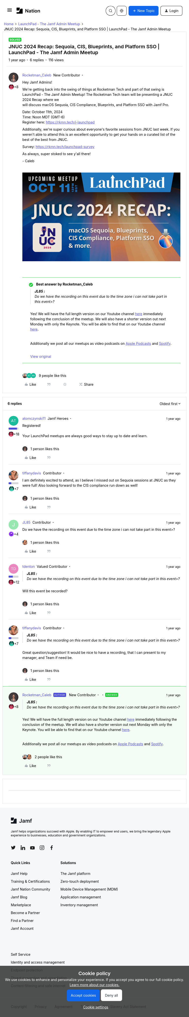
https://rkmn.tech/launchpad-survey (65, 147)
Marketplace (21, 905)
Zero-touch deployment (79, 881)
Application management (80, 897)
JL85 (26, 522)
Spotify (164, 343)
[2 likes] (42, 756)
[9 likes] (44, 375)
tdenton (28, 566)
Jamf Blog (19, 897)
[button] (10, 12)
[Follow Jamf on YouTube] (32, 847)
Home (9, 24)
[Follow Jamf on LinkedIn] (22, 847)
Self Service (20, 954)
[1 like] (40, 448)
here (138, 314)
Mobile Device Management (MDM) (89, 889)
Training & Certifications (30, 881)
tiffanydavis (31, 473)
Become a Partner (25, 913)
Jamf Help (19, 873)
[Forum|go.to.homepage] (28, 11)
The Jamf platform (75, 873)
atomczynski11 (33, 418)
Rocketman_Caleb (36, 75)
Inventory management (79, 905)
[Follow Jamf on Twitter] (13, 848)
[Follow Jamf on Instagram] (42, 847)
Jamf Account (22, 928)
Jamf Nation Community (30, 889)
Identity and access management (38, 962)
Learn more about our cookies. (94, 985)
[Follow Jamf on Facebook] (51, 847)
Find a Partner (22, 920)
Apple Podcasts (138, 343)
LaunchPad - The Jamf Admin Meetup (49, 24)
